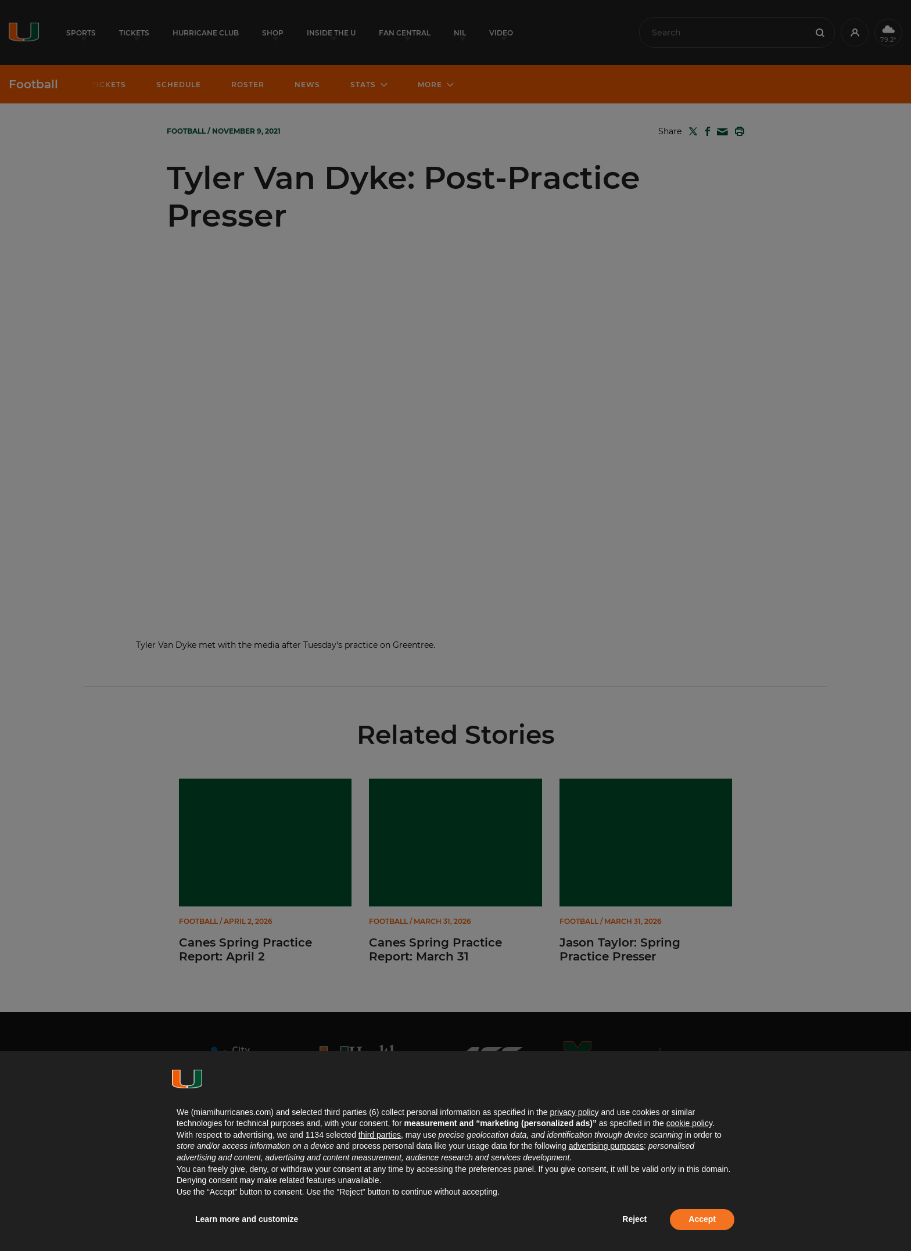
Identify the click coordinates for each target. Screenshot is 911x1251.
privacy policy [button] (574, 1112)
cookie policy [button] (689, 1123)
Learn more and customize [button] (246, 1219)
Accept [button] (702, 1219)
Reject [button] (634, 1219)
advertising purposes (606, 1145)
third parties (379, 1134)
